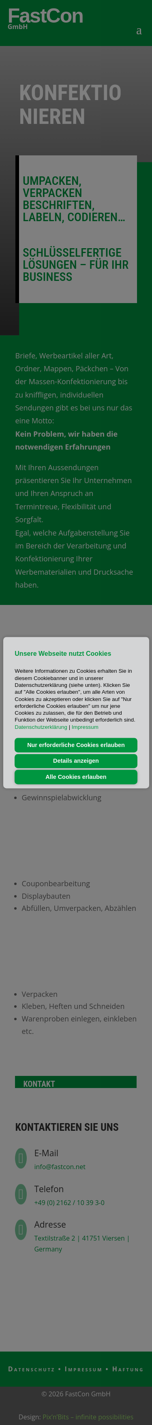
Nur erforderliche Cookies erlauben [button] (76, 745)
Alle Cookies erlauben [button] (75, 777)
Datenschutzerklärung (41, 727)
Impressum (85, 727)
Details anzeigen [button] (76, 761)
